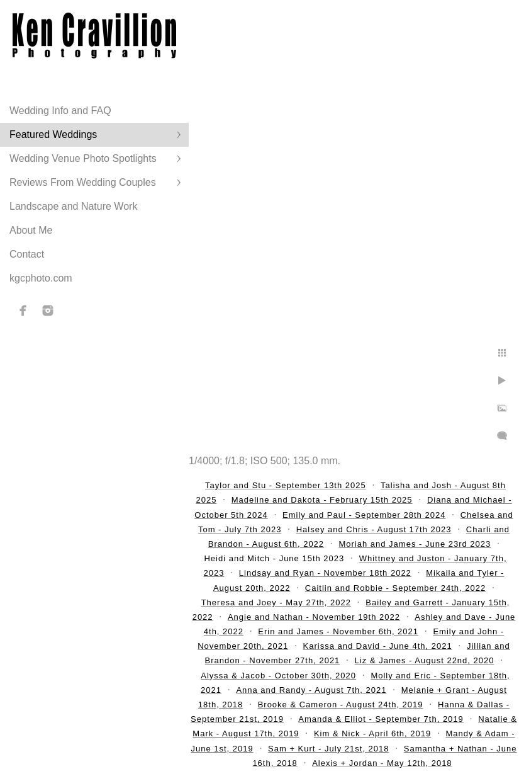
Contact (26, 254)
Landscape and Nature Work (73, 206)
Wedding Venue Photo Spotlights (83, 158)
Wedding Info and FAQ (60, 110)
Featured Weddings (53, 134)
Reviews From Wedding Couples (82, 182)
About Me (30, 230)
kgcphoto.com (40, 278)
